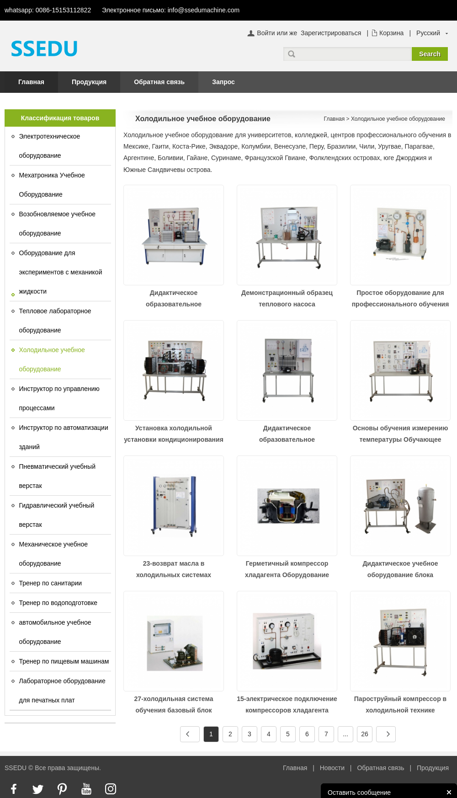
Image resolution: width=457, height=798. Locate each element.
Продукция (89, 82)
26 (364, 734)
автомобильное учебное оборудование (55, 632)
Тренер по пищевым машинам (64, 661)
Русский (428, 33)
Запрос (223, 82)
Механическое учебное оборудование (53, 554)
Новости (332, 767)
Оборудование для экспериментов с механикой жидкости (60, 272)
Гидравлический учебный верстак (57, 515)
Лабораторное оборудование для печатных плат (62, 690)
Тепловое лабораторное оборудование (55, 320)
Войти (266, 33)
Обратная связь (159, 82)
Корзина (391, 33)
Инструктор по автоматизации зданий (63, 437)
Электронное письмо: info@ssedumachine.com (170, 10)
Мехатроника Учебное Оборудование (52, 184)
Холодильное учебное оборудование (52, 359)
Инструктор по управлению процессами (59, 398)
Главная (31, 82)
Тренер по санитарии (50, 583)
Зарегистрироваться (331, 33)
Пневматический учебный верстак (57, 476)
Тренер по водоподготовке (58, 602)
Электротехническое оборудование (49, 146)
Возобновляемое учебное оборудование (57, 223)
